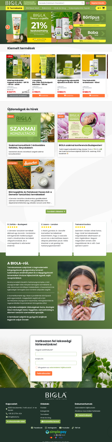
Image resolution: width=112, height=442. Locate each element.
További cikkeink (56, 211)
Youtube (64, 428)
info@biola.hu (13, 417)
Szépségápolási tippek (79, 8)
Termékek (44, 414)
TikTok (76, 428)
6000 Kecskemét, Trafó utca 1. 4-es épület (22, 408)
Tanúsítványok (83, 415)
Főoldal (43, 407)
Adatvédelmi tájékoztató (85, 407)
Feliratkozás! (43, 373)
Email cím (39, 359)
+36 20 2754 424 (15, 413)
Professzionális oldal (16, 421)
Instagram (51, 428)
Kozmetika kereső (50, 421)
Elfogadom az (54, 367)
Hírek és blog (60, 8)
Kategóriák (44, 411)
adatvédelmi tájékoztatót (60, 367)
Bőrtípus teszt (32, 8)
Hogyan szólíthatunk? (44, 350)
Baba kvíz (46, 8)
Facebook (36, 428)
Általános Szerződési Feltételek (87, 411)
